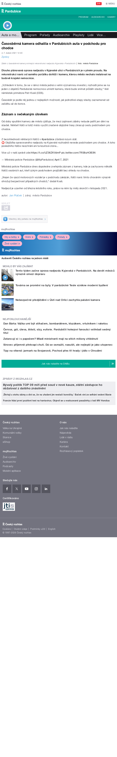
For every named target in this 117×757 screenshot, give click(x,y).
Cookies (7, 710)
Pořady (45, 35)
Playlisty (79, 35)
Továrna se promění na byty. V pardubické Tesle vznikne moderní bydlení (62, 351)
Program (83, 17)
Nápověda (65, 614)
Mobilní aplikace (12, 652)
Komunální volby (12, 614)
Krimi (29, 302)
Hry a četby (12, 302)
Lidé (91, 35)
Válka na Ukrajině (12, 610)
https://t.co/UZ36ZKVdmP (46, 218)
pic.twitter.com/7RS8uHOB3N (78, 218)
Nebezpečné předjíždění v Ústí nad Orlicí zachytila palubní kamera (58, 365)
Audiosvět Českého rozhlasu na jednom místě (25, 324)
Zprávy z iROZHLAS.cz (17, 484)
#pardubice (48, 205)
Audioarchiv (98, 17)
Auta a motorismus (15, 35)
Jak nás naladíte (69, 610)
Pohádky (45, 302)
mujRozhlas (8, 295)
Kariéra (64, 623)
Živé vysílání (12, 309)
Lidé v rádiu (66, 619)
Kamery (111, 17)
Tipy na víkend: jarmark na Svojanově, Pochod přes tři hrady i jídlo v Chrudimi (65, 447)
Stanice (7, 619)
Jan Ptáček (15, 261)
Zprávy (5, 56)
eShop (6, 623)
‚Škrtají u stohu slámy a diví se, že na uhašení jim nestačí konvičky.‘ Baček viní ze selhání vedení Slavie (57, 576)
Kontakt (64, 628)
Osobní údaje (20, 710)
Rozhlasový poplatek (71, 632)
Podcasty (8, 648)
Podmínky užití (37, 710)
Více (101, 35)
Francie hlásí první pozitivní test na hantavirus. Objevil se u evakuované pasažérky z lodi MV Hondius (56, 582)
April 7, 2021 (62, 225)
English (51, 710)
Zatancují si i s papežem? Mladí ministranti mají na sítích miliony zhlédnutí (63, 418)
